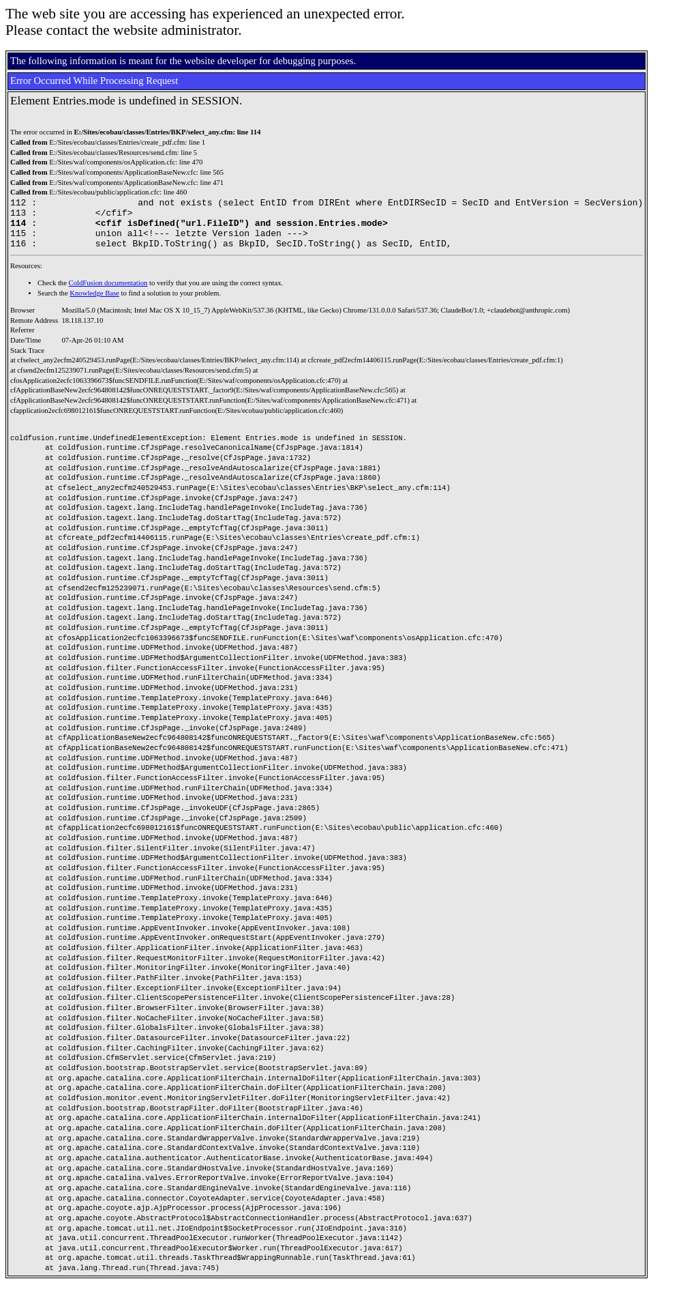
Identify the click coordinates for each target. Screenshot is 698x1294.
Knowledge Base (94, 303)
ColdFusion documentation (108, 293)
